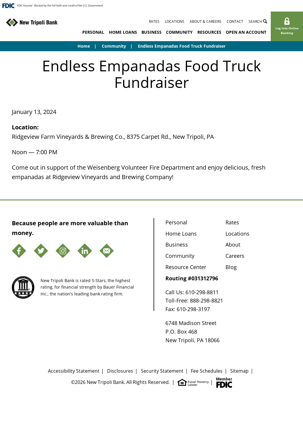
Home (84, 46)
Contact (235, 21)
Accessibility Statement (73, 371)
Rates (154, 21)
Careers (234, 255)
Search (258, 21)
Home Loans (123, 32)
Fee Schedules (207, 371)
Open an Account (246, 32)
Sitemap (239, 371)
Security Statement (162, 371)
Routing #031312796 (191, 278)
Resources (209, 32)
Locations (174, 21)
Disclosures (120, 371)
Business (151, 32)
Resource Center (185, 267)
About (232, 244)
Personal (93, 32)
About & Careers (205, 21)
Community (179, 32)
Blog (231, 267)
